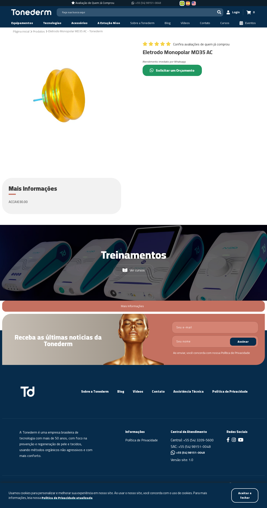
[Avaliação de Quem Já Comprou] (92, 3)
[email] (215, 327)
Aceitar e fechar (244, 495)
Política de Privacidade (235, 353)
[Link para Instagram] (234, 440)
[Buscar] (219, 12)
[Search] (140, 12)
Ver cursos (133, 270)
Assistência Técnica (188, 391)
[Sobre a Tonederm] (142, 23)
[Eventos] (247, 23)
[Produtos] (39, 31)
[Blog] (167, 23)
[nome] (215, 341)
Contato (158, 391)
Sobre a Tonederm (95, 391)
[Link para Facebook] (228, 440)
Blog (120, 391)
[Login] (233, 12)
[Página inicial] (21, 31)
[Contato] (205, 23)
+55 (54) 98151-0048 (194, 446)
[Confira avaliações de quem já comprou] (186, 45)
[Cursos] (225, 23)
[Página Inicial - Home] (31, 12)
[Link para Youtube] (240, 440)
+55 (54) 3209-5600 (198, 440)
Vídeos (138, 391)
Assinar (243, 341)
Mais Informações (132, 306)
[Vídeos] (185, 23)
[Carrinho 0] (250, 12)
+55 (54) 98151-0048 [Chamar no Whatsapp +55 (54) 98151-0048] (148, 3)
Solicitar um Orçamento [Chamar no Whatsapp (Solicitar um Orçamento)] (172, 70)
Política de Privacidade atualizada (67, 498)
